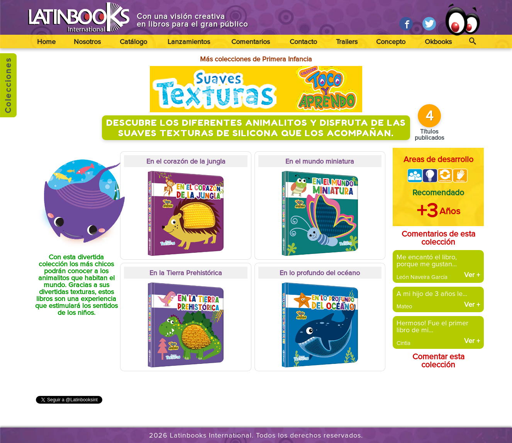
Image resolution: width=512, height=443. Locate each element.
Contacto (303, 42)
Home (46, 42)
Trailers (347, 42)
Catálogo (133, 42)
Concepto (390, 42)
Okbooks (438, 42)
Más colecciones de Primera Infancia (256, 59)
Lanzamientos (189, 42)
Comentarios (250, 42)
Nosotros (87, 42)
